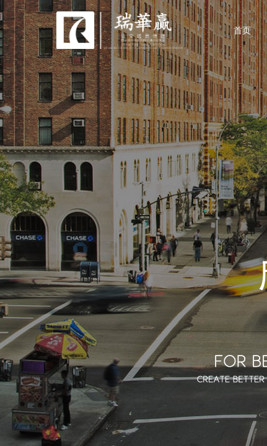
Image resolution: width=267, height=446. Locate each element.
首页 (242, 30)
